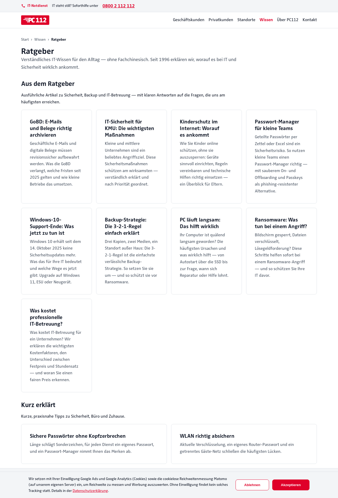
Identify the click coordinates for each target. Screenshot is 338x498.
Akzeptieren (291, 485)
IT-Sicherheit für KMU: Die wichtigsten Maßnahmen (129, 128)
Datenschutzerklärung (90, 490)
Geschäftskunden (188, 19)
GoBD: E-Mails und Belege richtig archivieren (51, 128)
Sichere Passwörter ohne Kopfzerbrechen (78, 436)
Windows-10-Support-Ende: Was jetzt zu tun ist (52, 226)
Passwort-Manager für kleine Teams (277, 125)
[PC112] (35, 20)
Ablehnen (252, 485)
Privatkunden (221, 19)
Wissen (266, 19)
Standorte (246, 19)
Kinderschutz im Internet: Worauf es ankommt (199, 128)
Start (25, 39)
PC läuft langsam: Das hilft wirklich (200, 223)
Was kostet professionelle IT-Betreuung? (46, 317)
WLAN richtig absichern (207, 436)
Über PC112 (287, 19)
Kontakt (310, 19)
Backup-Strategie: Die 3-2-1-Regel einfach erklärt (125, 226)
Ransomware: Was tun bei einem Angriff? (281, 223)
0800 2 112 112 (118, 6)
